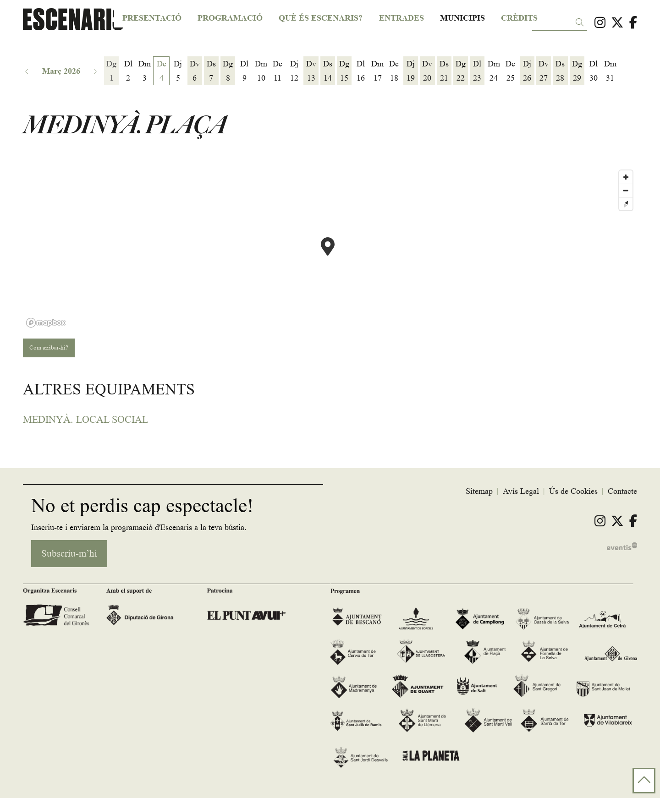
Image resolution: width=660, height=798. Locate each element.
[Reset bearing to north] (625, 203)
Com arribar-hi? (48, 347)
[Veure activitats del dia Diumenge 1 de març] (111, 71)
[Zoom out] (625, 190)
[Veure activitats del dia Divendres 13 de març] (310, 71)
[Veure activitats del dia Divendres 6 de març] (194, 71)
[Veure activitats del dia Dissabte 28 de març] (560, 71)
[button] (581, 22)
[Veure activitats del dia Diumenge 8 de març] (227, 71)
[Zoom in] (625, 177)
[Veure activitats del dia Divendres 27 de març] (543, 71)
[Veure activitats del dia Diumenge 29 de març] (577, 71)
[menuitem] (599, 22)
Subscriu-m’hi (69, 553)
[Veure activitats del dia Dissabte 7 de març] (211, 71)
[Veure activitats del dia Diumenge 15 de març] (344, 71)
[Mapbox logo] (46, 322)
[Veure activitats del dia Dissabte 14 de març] (327, 71)
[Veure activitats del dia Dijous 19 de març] (410, 71)
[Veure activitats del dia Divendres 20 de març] (427, 71)
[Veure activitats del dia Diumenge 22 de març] (460, 71)
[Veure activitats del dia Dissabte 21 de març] (444, 71)
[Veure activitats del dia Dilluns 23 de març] (477, 71)
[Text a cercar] (559, 23)
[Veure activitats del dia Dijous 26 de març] (527, 71)
